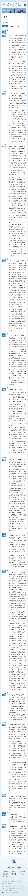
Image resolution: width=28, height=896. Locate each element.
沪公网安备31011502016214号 (10, 892)
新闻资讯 (22, 871)
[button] (24, 26)
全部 (5, 26)
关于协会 (5, 871)
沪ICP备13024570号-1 (7, 890)
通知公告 (14, 874)
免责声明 (22, 888)
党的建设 (5, 874)
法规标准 (5, 876)
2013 (12, 26)
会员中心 (14, 871)
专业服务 (22, 874)
